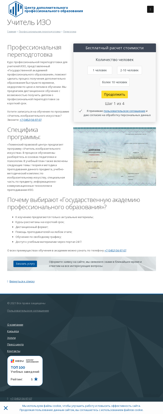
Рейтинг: (17, 379)
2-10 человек (129, 70)
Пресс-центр (15, 344)
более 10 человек (114, 82)
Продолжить (114, 94)
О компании (15, 324)
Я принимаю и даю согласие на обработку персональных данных (117, 113)
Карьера (13, 331)
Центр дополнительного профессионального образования (54, 9)
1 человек (100, 70)
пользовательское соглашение (124, 111)
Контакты (13, 351)
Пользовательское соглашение (28, 310)
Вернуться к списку (21, 281)
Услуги (11, 338)
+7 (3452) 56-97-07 (31, 120)
